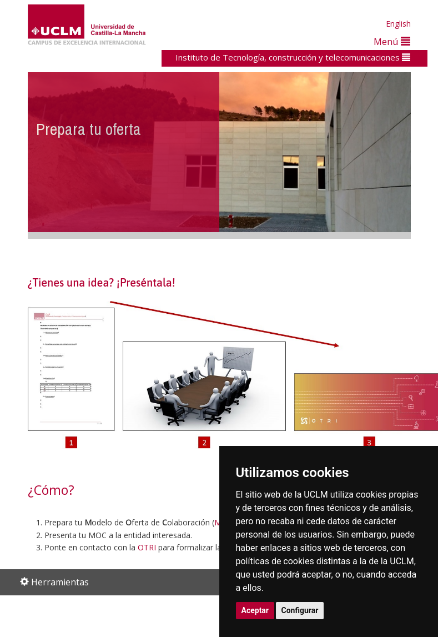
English (398, 23)
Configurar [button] (300, 610)
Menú (392, 41)
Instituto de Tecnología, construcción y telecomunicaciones (292, 57)
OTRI (147, 547)
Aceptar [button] (255, 610)
